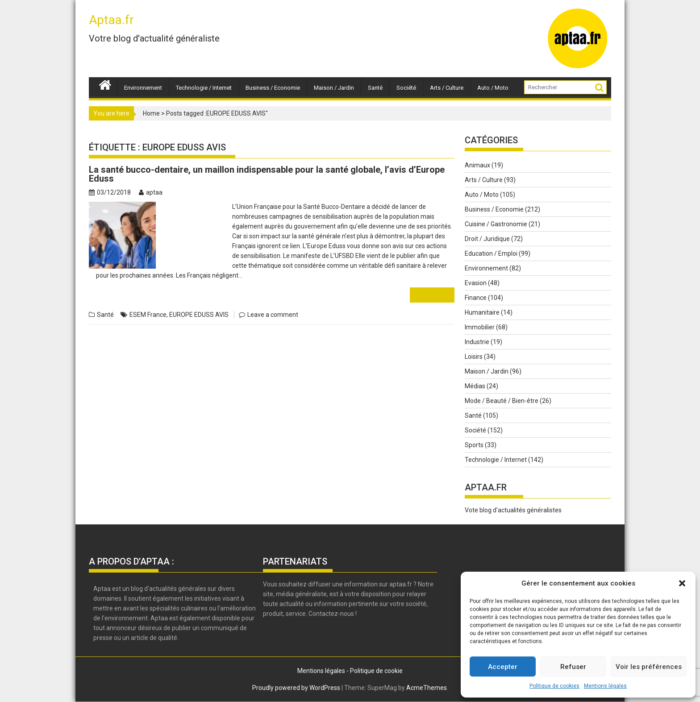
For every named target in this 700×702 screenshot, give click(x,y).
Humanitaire (482, 312)
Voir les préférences (649, 667)
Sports (474, 445)
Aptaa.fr (111, 19)
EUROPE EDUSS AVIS (199, 314)
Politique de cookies (554, 686)
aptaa (150, 192)
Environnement (143, 87)
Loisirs (474, 356)
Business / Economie (273, 87)
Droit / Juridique (487, 238)
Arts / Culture (446, 87)
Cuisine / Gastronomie (496, 224)
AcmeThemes (426, 687)
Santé (375, 87)
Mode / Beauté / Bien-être (501, 400)
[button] (682, 583)
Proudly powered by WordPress (296, 687)
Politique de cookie (376, 670)
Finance (476, 297)
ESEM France (148, 314)
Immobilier (480, 327)
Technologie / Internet (204, 87)
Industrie (477, 341)
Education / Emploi (491, 253)
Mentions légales (605, 686)
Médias (475, 386)
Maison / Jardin (334, 87)
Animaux (477, 165)
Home (151, 113)
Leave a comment (272, 314)
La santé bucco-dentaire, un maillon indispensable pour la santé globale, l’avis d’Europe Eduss (267, 174)
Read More (432, 294)
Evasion (476, 283)
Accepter (502, 667)
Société (406, 87)
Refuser (573, 667)
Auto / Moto (492, 87)
